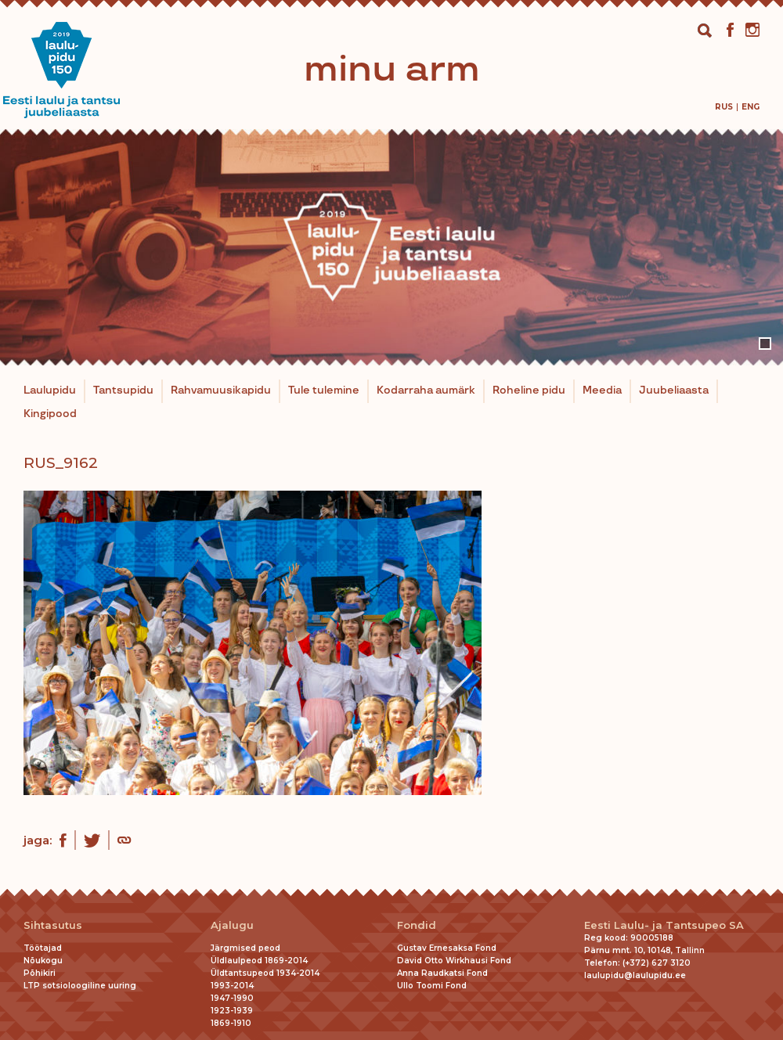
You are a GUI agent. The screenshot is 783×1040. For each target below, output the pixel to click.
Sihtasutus (52, 925)
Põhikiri (39, 973)
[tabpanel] (391, 247)
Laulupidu (49, 390)
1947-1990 (232, 998)
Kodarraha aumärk (426, 390)
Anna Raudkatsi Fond (442, 973)
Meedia (602, 390)
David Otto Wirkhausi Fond (454, 960)
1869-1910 (231, 1023)
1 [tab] (765, 343)
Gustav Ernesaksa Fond (446, 948)
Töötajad (42, 948)
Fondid (416, 925)
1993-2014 (232, 986)
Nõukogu (43, 960)
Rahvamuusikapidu (221, 390)
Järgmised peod (245, 948)
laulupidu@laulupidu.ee (635, 975)
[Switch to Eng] (751, 107)
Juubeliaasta (674, 390)
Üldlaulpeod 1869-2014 (259, 960)
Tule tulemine (323, 390)
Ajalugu (232, 925)
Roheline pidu (529, 390)
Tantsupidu (123, 390)
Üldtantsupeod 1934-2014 (265, 973)
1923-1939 (232, 1011)
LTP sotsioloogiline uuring (79, 986)
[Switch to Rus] (724, 107)
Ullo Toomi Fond (432, 986)
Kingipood (50, 414)
